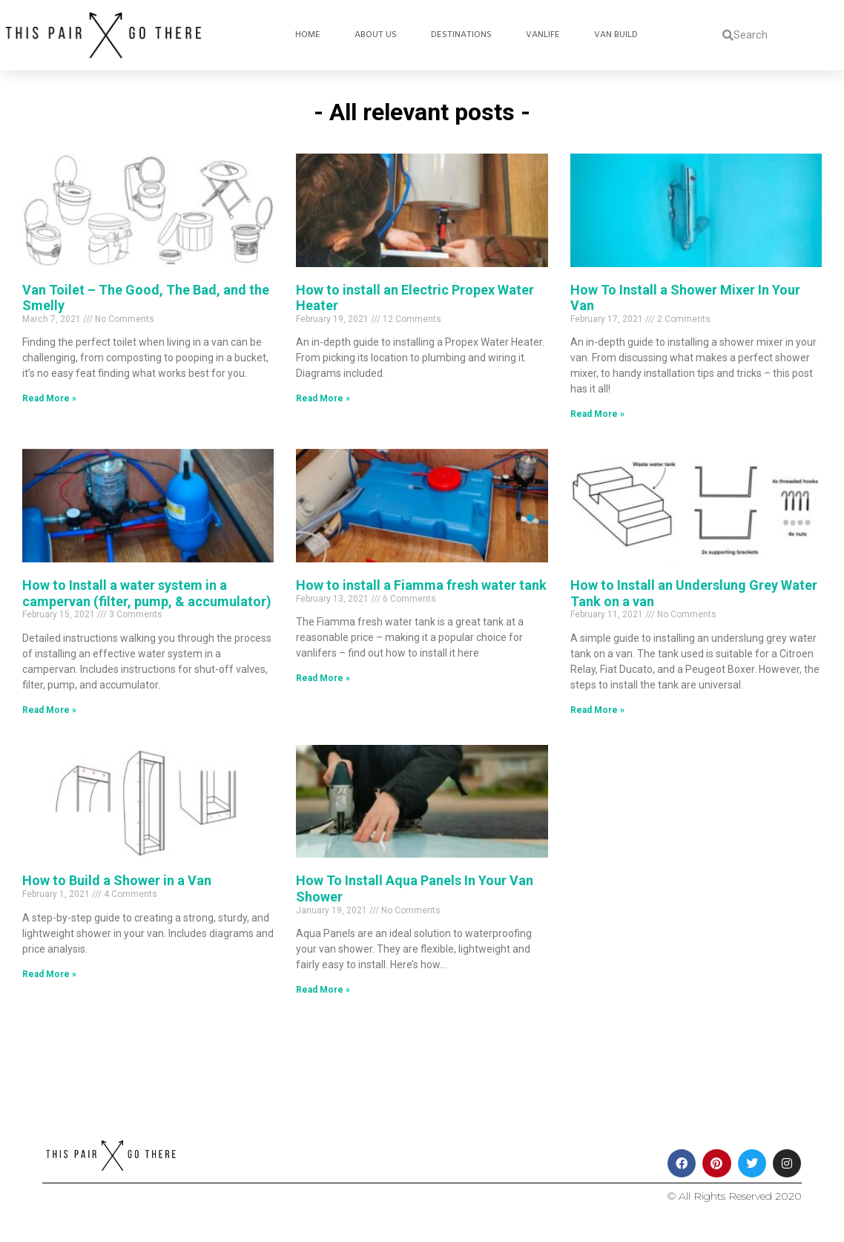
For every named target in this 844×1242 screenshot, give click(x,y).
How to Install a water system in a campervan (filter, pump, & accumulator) (146, 593)
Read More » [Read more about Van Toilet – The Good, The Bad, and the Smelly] (49, 398)
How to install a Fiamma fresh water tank (421, 585)
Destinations (461, 35)
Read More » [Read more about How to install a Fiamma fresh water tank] (323, 678)
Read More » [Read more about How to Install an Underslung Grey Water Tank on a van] (597, 710)
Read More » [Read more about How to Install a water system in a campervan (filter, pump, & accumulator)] (49, 710)
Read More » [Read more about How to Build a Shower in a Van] (49, 974)
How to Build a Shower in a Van (116, 880)
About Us (376, 35)
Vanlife (543, 35)
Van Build (616, 35)
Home (307, 35)
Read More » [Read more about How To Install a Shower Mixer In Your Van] (597, 414)
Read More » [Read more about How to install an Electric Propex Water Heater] (323, 398)
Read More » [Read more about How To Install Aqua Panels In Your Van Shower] (323, 990)
